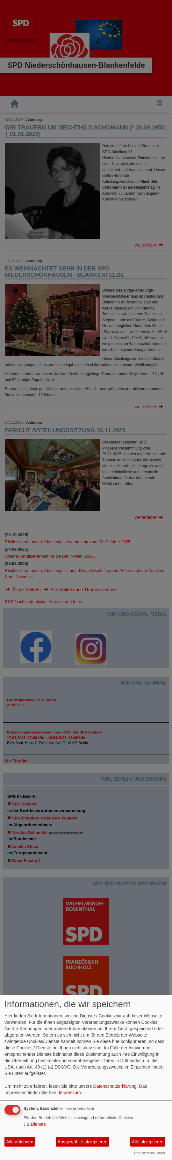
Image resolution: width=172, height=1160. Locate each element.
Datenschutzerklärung (115, 1086)
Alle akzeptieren (148, 1141)
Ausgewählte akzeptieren (82, 1141)
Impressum (70, 1092)
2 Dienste (35, 1124)
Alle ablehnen (19, 1141)
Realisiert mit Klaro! (149, 1153)
